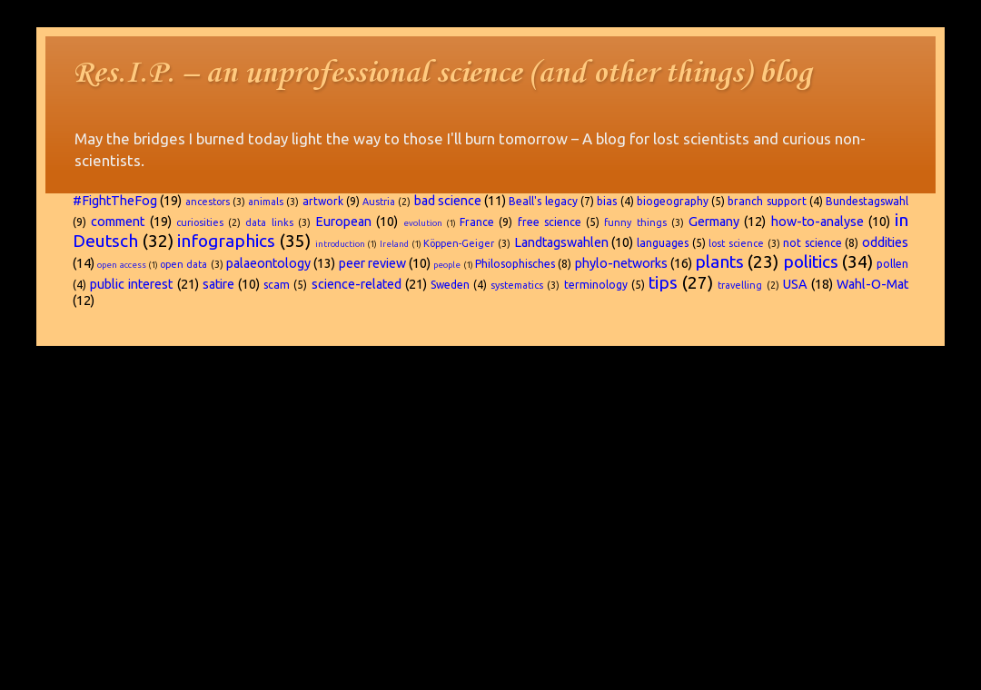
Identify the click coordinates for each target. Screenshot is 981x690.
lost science (736, 243)
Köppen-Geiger (458, 243)
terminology (596, 285)
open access (121, 265)
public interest (131, 284)
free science (549, 222)
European (343, 221)
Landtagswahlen (561, 242)
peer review (372, 263)
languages (663, 243)
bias (607, 201)
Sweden (450, 285)
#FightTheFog (115, 200)
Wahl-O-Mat (872, 284)
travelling (740, 285)
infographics (226, 241)
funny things (635, 222)
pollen (892, 264)
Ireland (394, 244)
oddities (885, 242)
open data (183, 264)
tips (663, 282)
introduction (340, 244)
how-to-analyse (817, 221)
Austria (378, 201)
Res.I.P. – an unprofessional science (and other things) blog (442, 74)
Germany (714, 221)
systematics (516, 285)
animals (265, 201)
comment (117, 221)
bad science (447, 200)
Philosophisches (515, 264)
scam (276, 285)
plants (719, 261)
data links (268, 222)
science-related (356, 284)
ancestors (207, 201)
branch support (767, 201)
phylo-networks (621, 263)
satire (218, 284)
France (477, 222)
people (447, 265)
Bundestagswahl (867, 201)
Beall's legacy (543, 201)
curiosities (199, 222)
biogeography (672, 201)
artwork (322, 201)
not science (812, 243)
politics (810, 261)
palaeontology (268, 263)
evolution (422, 223)
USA (795, 284)
